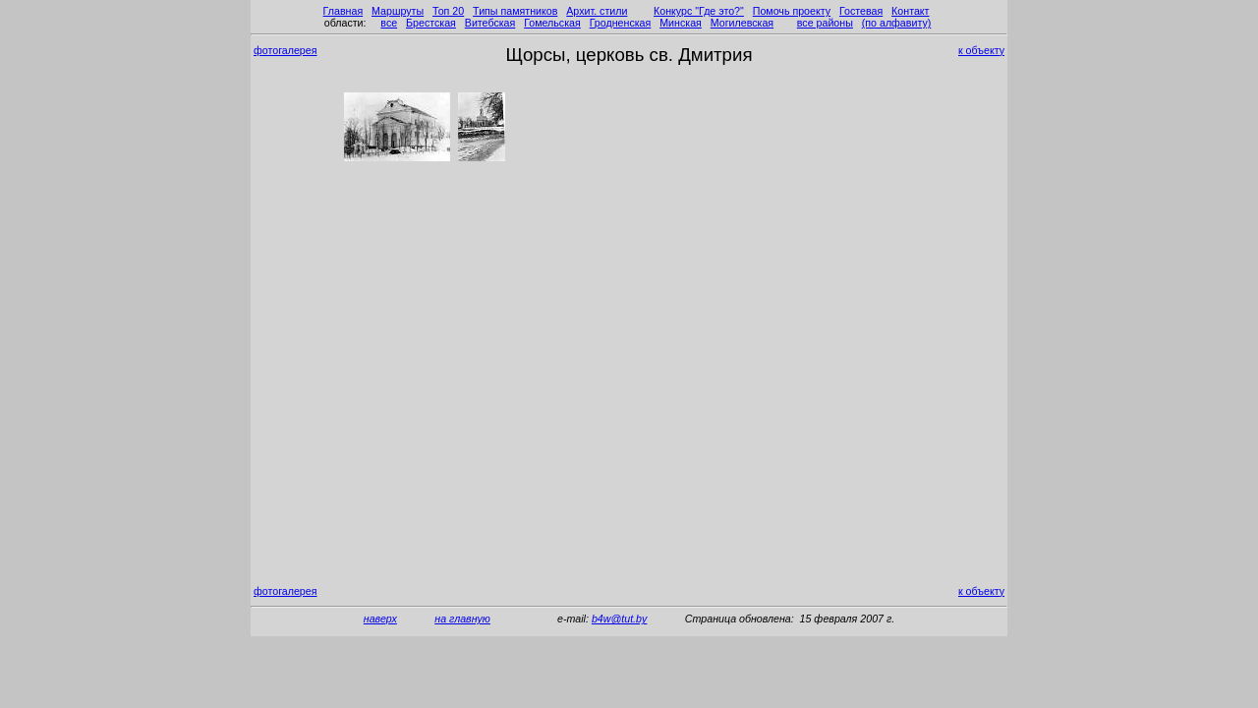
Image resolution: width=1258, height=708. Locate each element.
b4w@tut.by (619, 618)
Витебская (490, 23)
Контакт (910, 11)
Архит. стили (596, 11)
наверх (380, 618)
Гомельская (552, 23)
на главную (462, 618)
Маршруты (398, 11)
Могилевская (742, 23)
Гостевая (861, 11)
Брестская (431, 23)
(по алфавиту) (897, 23)
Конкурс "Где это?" (699, 11)
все (388, 23)
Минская (680, 23)
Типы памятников (515, 11)
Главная (343, 11)
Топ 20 (448, 11)
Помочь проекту (791, 11)
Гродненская (621, 23)
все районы (825, 23)
